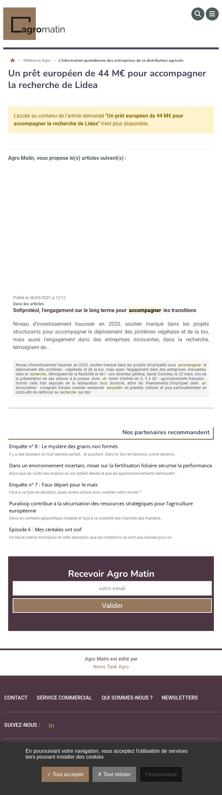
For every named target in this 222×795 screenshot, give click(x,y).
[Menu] (212, 13)
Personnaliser (161, 774)
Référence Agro (37, 60)
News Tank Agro (111, 667)
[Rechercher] (197, 13)
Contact (16, 698)
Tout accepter (65, 774)
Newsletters (180, 698)
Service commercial (64, 698)
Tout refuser (114, 774)
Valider (112, 606)
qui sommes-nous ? (127, 698)
